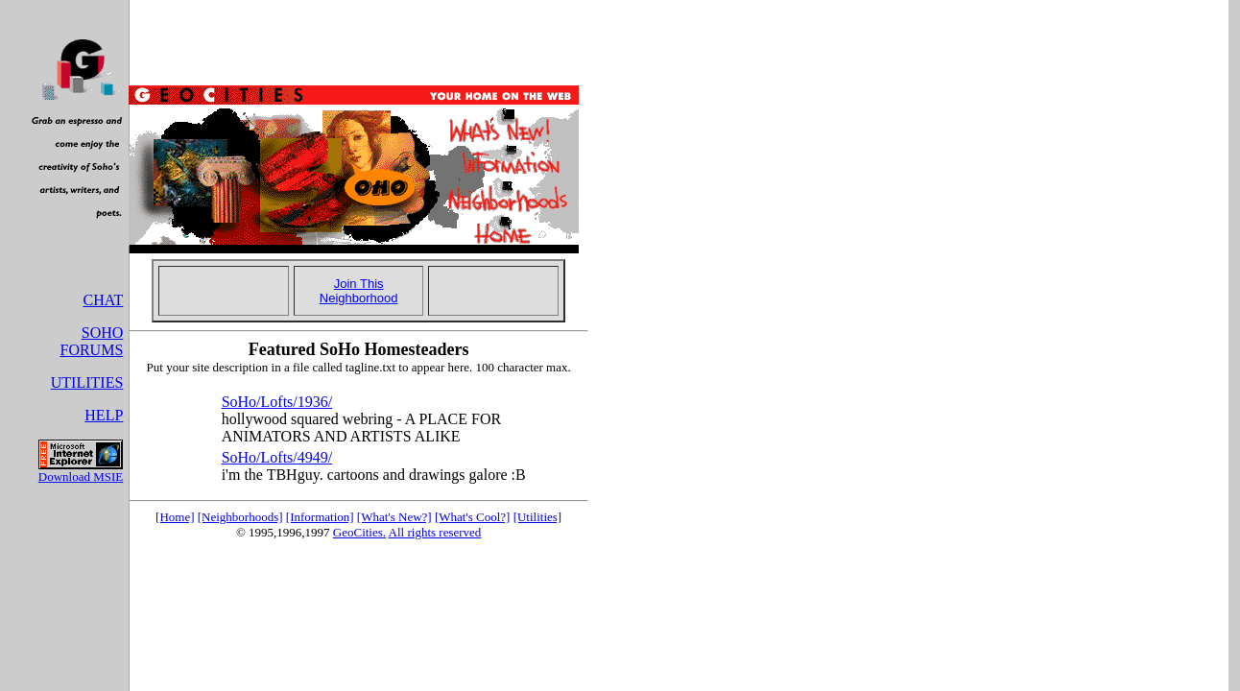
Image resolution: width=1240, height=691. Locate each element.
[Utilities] (537, 517)
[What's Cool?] (473, 517)
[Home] (174, 517)
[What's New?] (394, 517)
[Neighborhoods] (240, 517)
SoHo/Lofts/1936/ (277, 401)
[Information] (320, 517)
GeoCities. (359, 532)
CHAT (103, 300)
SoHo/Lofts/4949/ (277, 457)
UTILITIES (87, 382)
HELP (103, 415)
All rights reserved (435, 532)
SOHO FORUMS (91, 341)
